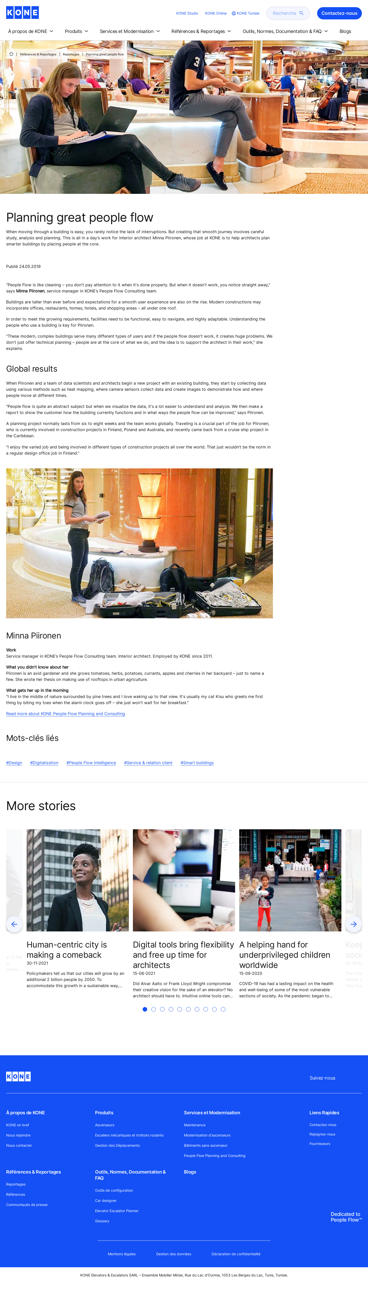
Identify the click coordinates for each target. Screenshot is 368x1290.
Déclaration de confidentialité (236, 1254)
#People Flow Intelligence (91, 762)
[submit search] (301, 13)
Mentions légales (122, 1254)
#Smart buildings (197, 762)
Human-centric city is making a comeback (67, 950)
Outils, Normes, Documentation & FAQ (130, 1175)
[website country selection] (245, 13)
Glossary (102, 1221)
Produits (104, 1112)
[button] (31, 31)
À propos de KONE (25, 1112)
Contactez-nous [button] (339, 13)
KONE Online (216, 13)
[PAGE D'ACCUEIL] (11, 54)
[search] (285, 13)
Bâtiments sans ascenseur (205, 1145)
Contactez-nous (322, 1124)
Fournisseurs (319, 1143)
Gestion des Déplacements (117, 1145)
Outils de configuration (114, 1190)
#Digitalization (44, 762)
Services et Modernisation (212, 1112)
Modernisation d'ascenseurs (207, 1135)
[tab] (145, 1015)
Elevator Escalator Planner (117, 1211)
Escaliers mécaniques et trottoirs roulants (129, 1135)
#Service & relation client (148, 762)
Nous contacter (19, 1145)
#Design (14, 762)
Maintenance (194, 1125)
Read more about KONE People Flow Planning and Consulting (65, 713)
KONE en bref (17, 1125)
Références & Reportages (38, 54)
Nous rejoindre (18, 1135)
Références (15, 1194)
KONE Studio (187, 13)
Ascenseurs (104, 1125)
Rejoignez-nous (322, 1134)
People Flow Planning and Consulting (215, 1155)
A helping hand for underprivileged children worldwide (284, 955)
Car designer (106, 1200)
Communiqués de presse (27, 1204)
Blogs (190, 1172)
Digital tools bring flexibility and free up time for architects (183, 955)
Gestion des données (173, 1254)
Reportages (71, 54)
